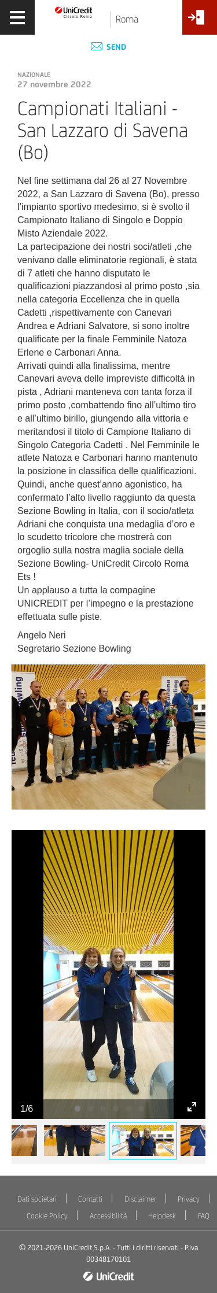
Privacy (189, 1199)
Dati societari (37, 1199)
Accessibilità (108, 1215)
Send (108, 46)
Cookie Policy (47, 1215)
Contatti (90, 1199)
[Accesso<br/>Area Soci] (199, 21)
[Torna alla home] (73, 12)
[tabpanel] (108, 974)
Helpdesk (162, 1215)
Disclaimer (140, 1199)
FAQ (203, 1215)
